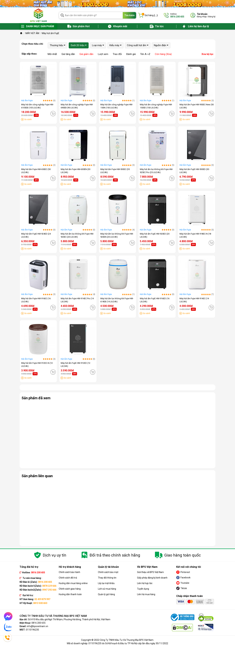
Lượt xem (103, 54)
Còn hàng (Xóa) (163, 54)
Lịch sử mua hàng (107, 588)
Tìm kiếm (129, 15)
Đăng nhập (201, 16)
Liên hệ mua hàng (146, 594)
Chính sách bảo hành (69, 572)
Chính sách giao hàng (70, 588)
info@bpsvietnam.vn (37, 626)
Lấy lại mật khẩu (106, 583)
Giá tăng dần (68, 54)
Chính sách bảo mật (108, 572)
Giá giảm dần (86, 54)
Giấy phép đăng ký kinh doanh (152, 577)
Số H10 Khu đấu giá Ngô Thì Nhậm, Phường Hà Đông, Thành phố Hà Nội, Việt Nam (69, 619)
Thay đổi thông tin (107, 577)
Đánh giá (131, 54)
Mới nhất (52, 54)
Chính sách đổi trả (68, 577)
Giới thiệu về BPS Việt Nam (150, 572)
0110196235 (32, 629)
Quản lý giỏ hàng (106, 594)
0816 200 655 (38, 623)
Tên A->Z (145, 54)
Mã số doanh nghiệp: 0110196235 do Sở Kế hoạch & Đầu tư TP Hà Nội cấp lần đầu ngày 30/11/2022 (117, 643)
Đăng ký (211, 16)
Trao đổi (117, 54)
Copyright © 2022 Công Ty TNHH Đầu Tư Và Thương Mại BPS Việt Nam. (117, 640)
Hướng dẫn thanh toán (70, 594)
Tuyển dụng (143, 588)
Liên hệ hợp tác (144, 583)
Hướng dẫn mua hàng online (73, 583)
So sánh (28, 119)
